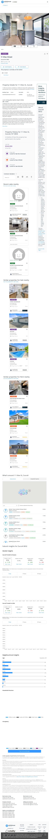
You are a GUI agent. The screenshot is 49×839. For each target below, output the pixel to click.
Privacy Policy (33, 837)
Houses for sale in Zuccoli (7, 797)
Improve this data (4, 63)
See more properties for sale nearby (10, 281)
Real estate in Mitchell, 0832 (8, 811)
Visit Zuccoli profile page (25, 751)
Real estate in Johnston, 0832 (8, 814)
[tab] (10, 573)
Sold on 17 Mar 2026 (14, 260)
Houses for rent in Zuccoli (28, 797)
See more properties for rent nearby (10, 378)
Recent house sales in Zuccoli (8, 803)
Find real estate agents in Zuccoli (30, 803)
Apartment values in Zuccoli (8, 807)
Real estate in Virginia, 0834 (8, 813)
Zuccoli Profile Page (41, 249)
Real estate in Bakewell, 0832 (8, 817)
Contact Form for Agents (31, 829)
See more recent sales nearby (9, 185)
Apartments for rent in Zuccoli (29, 798)
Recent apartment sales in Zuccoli (9, 804)
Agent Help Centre (31, 831)
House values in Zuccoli (7, 806)
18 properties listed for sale (41, 231)
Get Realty (32, 89)
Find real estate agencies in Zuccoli (30, 804)
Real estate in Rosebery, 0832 (8, 815)
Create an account (31, 827)
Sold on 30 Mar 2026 (14, 230)
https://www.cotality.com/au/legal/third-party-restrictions (27, 776)
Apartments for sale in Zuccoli (8, 798)
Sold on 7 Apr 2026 (14, 200)
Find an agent (22, 828)
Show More (4, 126)
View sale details (13, 244)
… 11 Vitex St (5, 5)
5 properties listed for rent (41, 234)
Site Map (22, 830)
